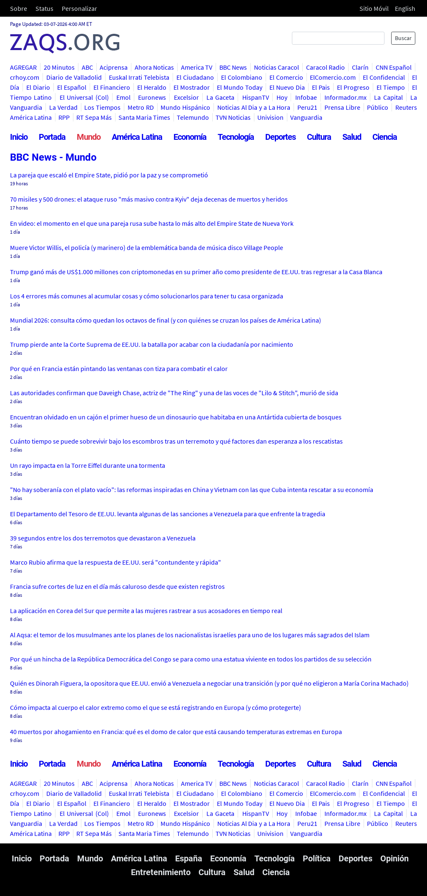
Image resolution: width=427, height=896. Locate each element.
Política (317, 858)
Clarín (360, 67)
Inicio (19, 137)
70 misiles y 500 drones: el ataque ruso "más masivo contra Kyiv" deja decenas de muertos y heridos (149, 199)
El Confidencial (384, 77)
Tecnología (236, 137)
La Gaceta (220, 97)
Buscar (403, 38)
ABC (87, 67)
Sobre (18, 8)
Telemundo (193, 117)
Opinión (394, 858)
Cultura (319, 137)
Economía (189, 137)
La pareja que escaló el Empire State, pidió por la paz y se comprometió (109, 175)
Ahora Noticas (154, 67)
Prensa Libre (342, 107)
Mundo (88, 137)
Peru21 (307, 107)
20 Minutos (59, 67)
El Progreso (353, 87)
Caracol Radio (325, 67)
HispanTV (255, 97)
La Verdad (63, 107)
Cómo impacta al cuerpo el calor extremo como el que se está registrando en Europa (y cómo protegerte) (155, 707)
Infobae (306, 97)
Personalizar (79, 8)
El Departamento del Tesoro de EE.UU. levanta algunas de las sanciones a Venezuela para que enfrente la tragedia (167, 514)
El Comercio (286, 77)
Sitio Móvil (374, 8)
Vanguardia (306, 117)
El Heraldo (151, 87)
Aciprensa (114, 67)
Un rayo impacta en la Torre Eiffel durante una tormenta (87, 465)
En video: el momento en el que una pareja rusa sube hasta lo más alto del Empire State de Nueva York (152, 223)
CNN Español (394, 67)
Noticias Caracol (276, 67)
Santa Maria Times (144, 117)
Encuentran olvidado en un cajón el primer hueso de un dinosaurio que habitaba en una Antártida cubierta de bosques (176, 417)
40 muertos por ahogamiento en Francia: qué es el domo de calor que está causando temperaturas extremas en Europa (176, 731)
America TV (197, 67)
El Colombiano (241, 77)
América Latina (137, 137)
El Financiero (111, 87)
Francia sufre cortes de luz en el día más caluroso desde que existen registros (117, 586)
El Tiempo (391, 87)
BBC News (233, 67)
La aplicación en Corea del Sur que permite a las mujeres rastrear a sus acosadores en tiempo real (146, 610)
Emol (123, 97)
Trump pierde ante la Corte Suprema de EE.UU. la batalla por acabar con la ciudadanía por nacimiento (151, 344)
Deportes (280, 137)
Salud (351, 137)
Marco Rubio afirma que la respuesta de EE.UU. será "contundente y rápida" (115, 562)
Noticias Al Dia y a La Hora (254, 107)
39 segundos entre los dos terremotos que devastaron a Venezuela (103, 538)
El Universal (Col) (84, 97)
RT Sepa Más (94, 117)
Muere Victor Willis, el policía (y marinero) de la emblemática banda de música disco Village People (146, 247)
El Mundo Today (239, 87)
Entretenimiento (161, 872)
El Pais (321, 87)
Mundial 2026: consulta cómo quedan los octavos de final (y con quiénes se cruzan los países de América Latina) (165, 320)
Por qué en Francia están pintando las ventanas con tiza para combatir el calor (119, 368)
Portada (52, 137)
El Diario (38, 87)
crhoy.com (24, 77)
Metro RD (141, 107)
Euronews (152, 97)
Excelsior (186, 97)
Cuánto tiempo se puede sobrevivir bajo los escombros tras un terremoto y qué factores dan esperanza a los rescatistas (176, 441)
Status (44, 8)
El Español (71, 87)
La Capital (388, 97)
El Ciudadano (195, 77)
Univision (270, 117)
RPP (64, 117)
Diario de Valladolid (74, 77)
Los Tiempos (102, 107)
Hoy (281, 97)
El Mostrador (191, 87)
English (405, 8)
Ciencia (384, 137)
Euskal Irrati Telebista (139, 77)
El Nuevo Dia (287, 87)
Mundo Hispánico (185, 107)
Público (377, 107)
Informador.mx (345, 97)
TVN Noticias (233, 117)
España (188, 858)
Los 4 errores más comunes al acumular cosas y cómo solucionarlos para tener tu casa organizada (146, 296)
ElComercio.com (333, 77)
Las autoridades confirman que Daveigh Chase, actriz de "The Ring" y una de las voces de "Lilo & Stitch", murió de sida (174, 393)
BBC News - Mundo (53, 157)
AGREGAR (23, 67)
